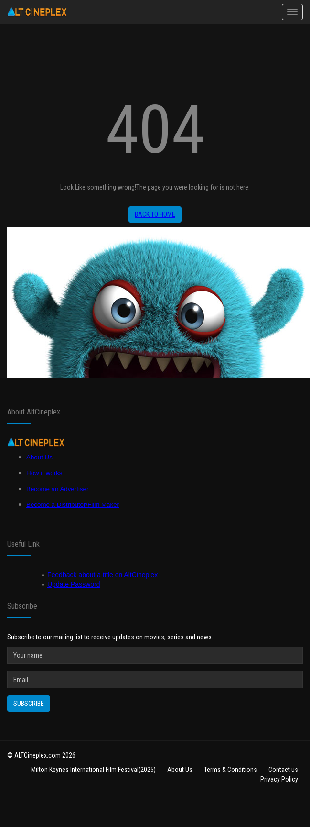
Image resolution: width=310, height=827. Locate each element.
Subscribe (28, 703)
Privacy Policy (279, 779)
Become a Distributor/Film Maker (72, 504)
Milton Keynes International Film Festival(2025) (93, 769)
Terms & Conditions (230, 769)
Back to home (155, 214)
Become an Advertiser (57, 488)
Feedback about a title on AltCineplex (102, 575)
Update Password (73, 584)
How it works (44, 473)
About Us (39, 457)
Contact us (283, 769)
